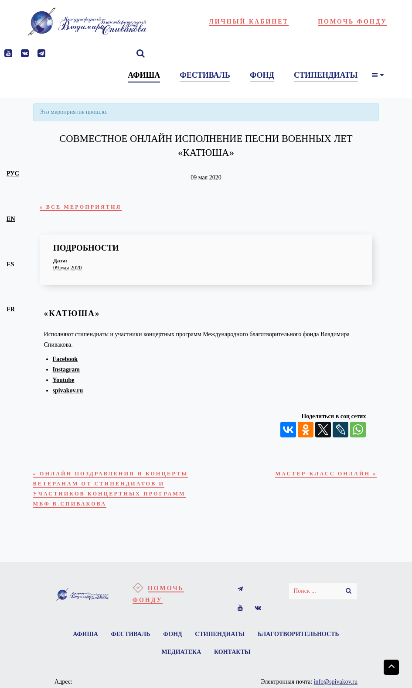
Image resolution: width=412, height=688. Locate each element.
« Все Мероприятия (85, 207)
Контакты (233, 672)
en (11, 218)
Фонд (172, 653)
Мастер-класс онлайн (320, 475)
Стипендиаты (221, 653)
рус (13, 173)
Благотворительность (302, 653)
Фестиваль (129, 653)
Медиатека (181, 672)
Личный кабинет (249, 21)
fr (11, 309)
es (10, 264)
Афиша (82, 653)
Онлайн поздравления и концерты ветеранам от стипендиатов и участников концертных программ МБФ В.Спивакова (102, 498)
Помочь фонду (352, 21)
